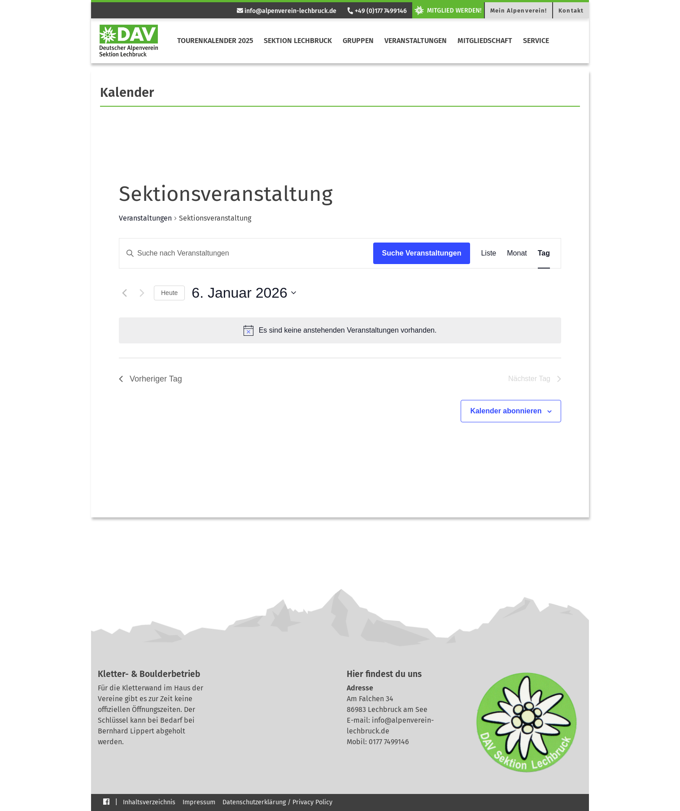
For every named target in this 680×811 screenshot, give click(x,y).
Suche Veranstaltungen (422, 253)
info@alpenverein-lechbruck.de (286, 11)
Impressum (199, 802)
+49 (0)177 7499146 (376, 11)
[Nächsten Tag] (141, 292)
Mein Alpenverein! (518, 10)
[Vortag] (124, 292)
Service (536, 40)
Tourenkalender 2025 (215, 40)
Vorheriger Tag (150, 378)
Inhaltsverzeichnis (149, 802)
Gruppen (358, 40)
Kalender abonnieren (505, 411)
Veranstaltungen (415, 40)
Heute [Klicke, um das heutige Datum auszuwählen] (169, 292)
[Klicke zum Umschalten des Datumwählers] (244, 293)
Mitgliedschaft (485, 40)
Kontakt (571, 10)
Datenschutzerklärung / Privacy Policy (277, 802)
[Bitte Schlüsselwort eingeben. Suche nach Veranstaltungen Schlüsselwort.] (246, 253)
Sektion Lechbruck (298, 40)
